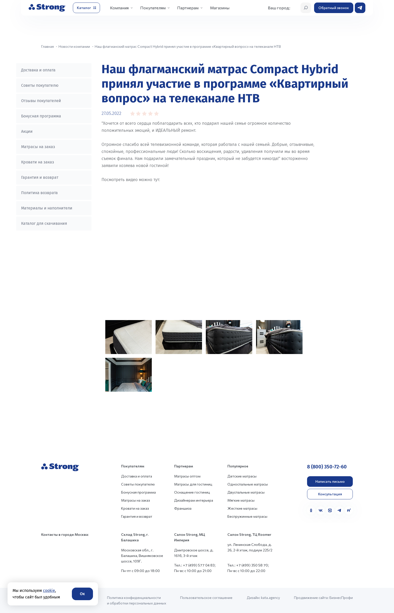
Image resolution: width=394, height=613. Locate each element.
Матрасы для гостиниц (193, 484)
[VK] (321, 510)
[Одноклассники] (311, 510)
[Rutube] (349, 510)
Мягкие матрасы (241, 500)
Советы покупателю (40, 85)
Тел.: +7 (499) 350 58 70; (248, 565)
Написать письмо (330, 481)
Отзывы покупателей (41, 100)
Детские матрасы (242, 476)
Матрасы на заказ (38, 146)
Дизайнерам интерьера (193, 500)
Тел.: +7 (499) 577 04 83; (195, 565)
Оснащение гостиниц (192, 492)
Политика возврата (39, 192)
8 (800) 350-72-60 (327, 467)
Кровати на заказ (37, 162)
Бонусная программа (41, 116)
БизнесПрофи (341, 597)
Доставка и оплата (38, 70)
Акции (27, 131)
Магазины (219, 7)
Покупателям (153, 7)
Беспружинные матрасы (247, 516)
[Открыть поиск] (306, 8)
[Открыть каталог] (86, 8)
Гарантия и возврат (39, 177)
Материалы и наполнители (46, 208)
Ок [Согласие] (82, 593)
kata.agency (270, 597)
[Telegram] (339, 510)
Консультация (330, 494)
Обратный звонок (333, 8)
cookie (49, 590)
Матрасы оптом (187, 476)
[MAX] (330, 510)
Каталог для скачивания (44, 223)
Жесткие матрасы (242, 508)
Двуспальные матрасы (246, 492)
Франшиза (182, 508)
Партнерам (188, 7)
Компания (119, 7)
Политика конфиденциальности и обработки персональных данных (136, 600)
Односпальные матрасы (247, 484)
